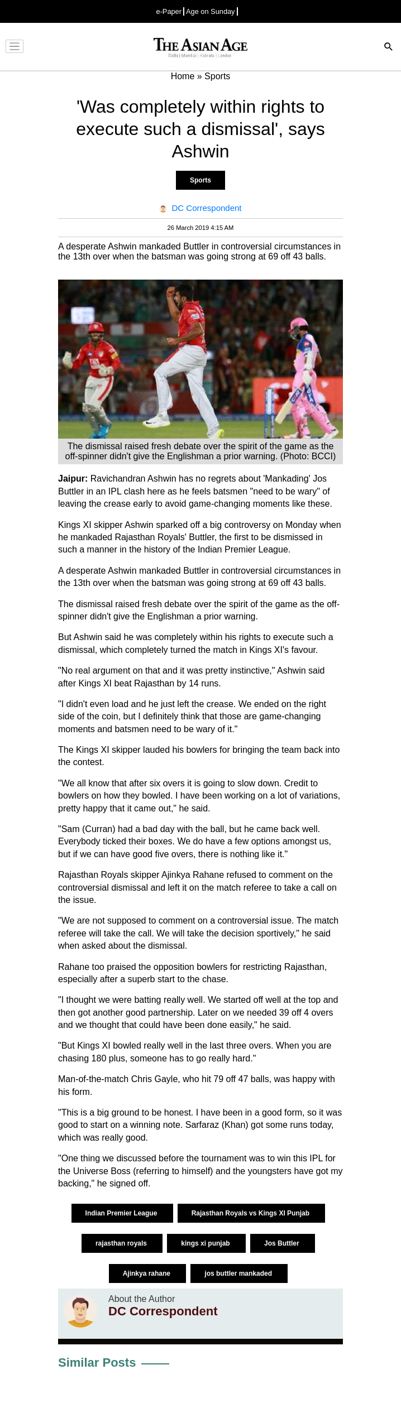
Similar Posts (97, 1362)
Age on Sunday (210, 11)
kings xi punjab (206, 1243)
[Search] (388, 47)
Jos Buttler (282, 1243)
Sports (200, 180)
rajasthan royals (122, 1243)
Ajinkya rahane (148, 1273)
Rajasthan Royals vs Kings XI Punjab (252, 1213)
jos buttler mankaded (239, 1273)
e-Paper (169, 11)
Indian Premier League (122, 1213)
